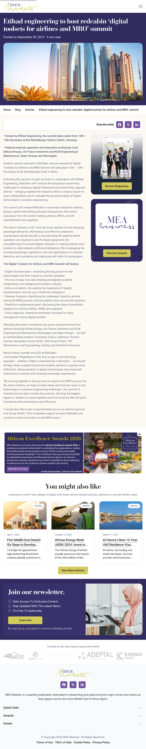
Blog (18, 109)
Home (7, 109)
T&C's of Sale (63, 742)
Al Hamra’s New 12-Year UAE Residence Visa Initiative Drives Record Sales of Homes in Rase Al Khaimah (120, 542)
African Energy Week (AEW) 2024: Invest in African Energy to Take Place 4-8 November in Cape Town (71, 542)
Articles (30, 109)
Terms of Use (44, 742)
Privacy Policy (101, 742)
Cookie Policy (82, 742)
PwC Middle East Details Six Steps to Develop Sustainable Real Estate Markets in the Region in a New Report (25, 542)
